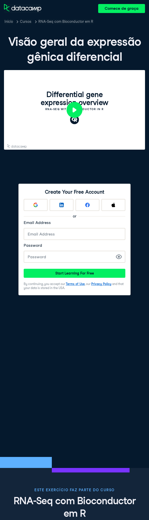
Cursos (25, 22)
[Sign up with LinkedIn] (62, 205)
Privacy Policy (101, 284)
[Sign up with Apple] (113, 205)
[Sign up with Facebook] (87, 205)
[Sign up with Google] (36, 205)
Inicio (8, 22)
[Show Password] (118, 257)
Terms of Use (75, 284)
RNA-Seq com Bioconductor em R (65, 22)
